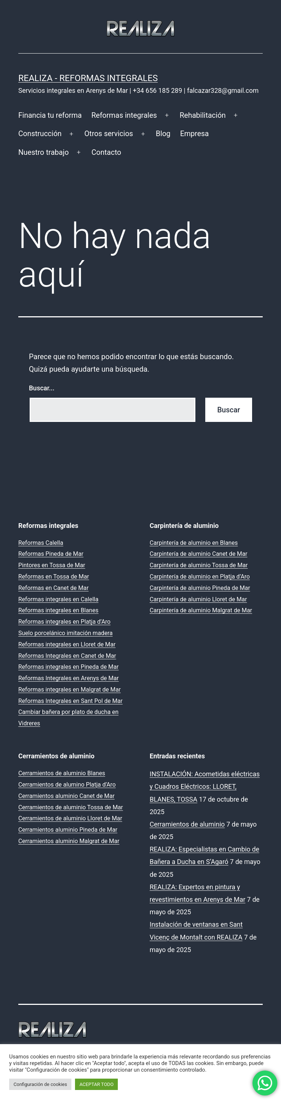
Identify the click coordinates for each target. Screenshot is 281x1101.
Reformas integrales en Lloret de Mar (67, 644)
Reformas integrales (124, 115)
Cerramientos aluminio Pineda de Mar (67, 829)
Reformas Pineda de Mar (50, 553)
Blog (163, 133)
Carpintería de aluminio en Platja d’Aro (200, 576)
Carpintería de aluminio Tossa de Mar (199, 565)
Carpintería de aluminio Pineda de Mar (200, 587)
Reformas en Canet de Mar (53, 587)
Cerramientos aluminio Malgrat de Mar (68, 841)
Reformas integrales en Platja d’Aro (64, 621)
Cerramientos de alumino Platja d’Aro (67, 784)
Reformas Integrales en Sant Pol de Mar (70, 700)
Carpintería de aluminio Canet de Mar (198, 553)
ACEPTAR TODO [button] (96, 1084)
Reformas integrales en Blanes (58, 610)
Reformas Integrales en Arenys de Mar (68, 678)
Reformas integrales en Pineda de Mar (68, 666)
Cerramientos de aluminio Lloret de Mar (70, 818)
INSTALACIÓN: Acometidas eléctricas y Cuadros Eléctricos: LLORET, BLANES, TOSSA (205, 786)
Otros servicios (109, 133)
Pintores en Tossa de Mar (51, 565)
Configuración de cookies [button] (40, 1084)
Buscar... (42, 388)
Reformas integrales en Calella (58, 599)
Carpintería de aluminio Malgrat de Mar (201, 610)
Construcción (39, 133)
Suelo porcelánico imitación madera (65, 633)
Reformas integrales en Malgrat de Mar (69, 689)
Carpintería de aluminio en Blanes (194, 542)
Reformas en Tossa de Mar (53, 576)
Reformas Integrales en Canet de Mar (67, 655)
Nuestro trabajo (43, 152)
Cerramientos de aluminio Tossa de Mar (70, 807)
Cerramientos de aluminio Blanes (61, 773)
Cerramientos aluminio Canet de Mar (66, 795)
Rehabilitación (203, 115)
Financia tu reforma (50, 115)
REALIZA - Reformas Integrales (88, 78)
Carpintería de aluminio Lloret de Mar (198, 599)
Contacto (106, 152)
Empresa (194, 133)
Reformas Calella (40, 542)
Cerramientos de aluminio (187, 824)
